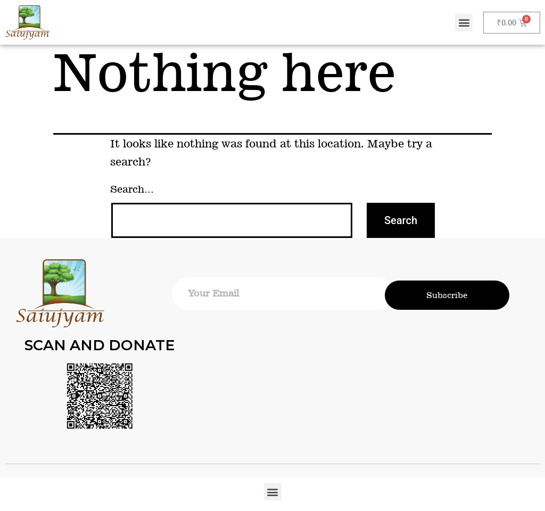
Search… (132, 189)
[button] (464, 22)
